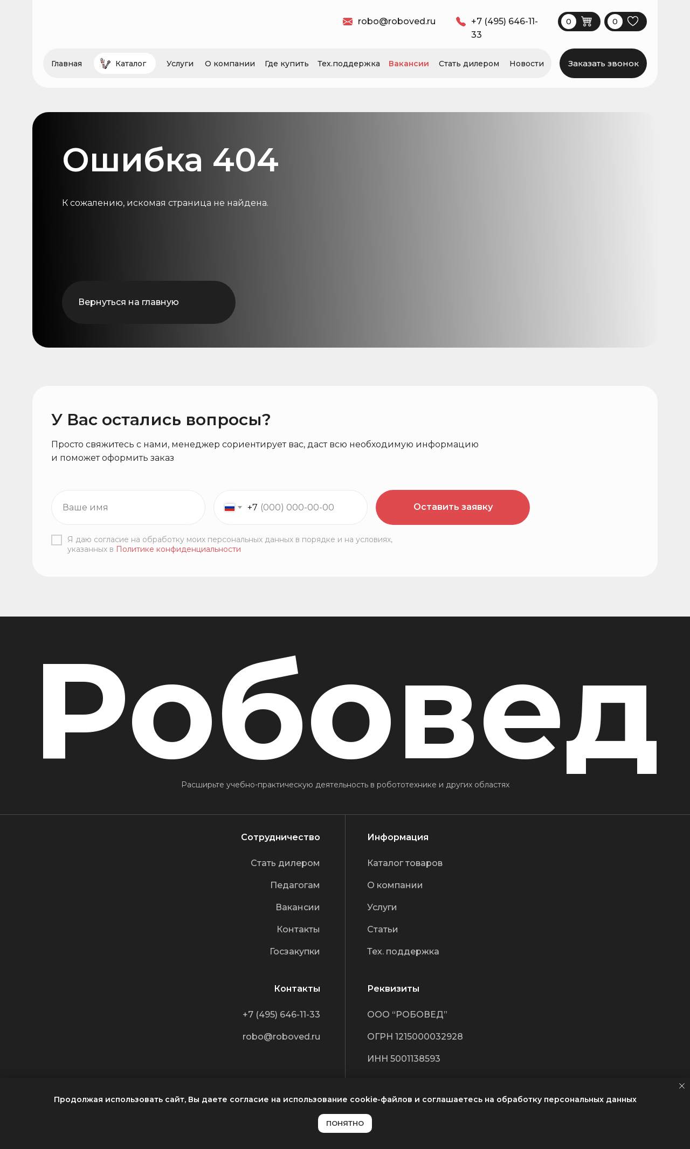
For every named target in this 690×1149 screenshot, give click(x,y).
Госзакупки (295, 951)
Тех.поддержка (349, 63)
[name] (128, 507)
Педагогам (295, 885)
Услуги (180, 63)
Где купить (287, 63)
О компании (230, 63)
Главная (66, 63)
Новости (526, 63)
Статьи (382, 929)
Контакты (298, 929)
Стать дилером (469, 63)
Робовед (345, 710)
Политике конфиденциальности (178, 549)
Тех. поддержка (403, 951)
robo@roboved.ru (281, 1037)
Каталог (130, 63)
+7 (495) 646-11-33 (281, 1014)
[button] (603, 63)
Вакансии (409, 63)
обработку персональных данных (566, 1099)
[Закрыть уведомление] (682, 1086)
